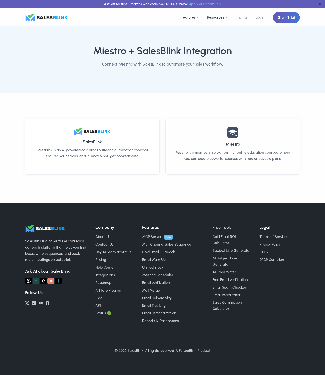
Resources (215, 17)
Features (188, 17)
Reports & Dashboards (160, 321)
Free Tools (222, 227)
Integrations (105, 275)
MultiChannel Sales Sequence (166, 244)
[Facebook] (47, 302)
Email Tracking (154, 305)
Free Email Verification (230, 280)
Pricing (241, 17)
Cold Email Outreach (158, 252)
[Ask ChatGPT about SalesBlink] (28, 281)
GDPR (264, 252)
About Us (103, 237)
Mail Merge (151, 290)
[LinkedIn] (34, 302)
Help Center (105, 267)
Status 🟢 (103, 313)
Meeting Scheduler (157, 275)
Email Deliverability (157, 298)
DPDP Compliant (272, 260)
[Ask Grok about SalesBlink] (43, 281)
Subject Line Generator (232, 250)
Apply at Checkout (203, 4)
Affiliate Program (108, 290)
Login (259, 17)
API (98, 305)
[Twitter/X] (27, 302)
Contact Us (104, 244)
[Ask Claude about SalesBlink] (50, 281)
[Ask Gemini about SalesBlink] (58, 281)
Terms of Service (273, 237)
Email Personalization (159, 313)
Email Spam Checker (229, 287)
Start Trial (286, 17)
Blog (98, 298)
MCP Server (151, 237)
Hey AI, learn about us (113, 252)
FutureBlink (188, 350)
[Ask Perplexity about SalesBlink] (36, 281)
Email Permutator (226, 295)
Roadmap (103, 283)
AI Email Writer (224, 272)
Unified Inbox (152, 267)
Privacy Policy (270, 244)
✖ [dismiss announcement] (320, 4)
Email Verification (156, 283)
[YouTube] (41, 302)
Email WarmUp (154, 260)
